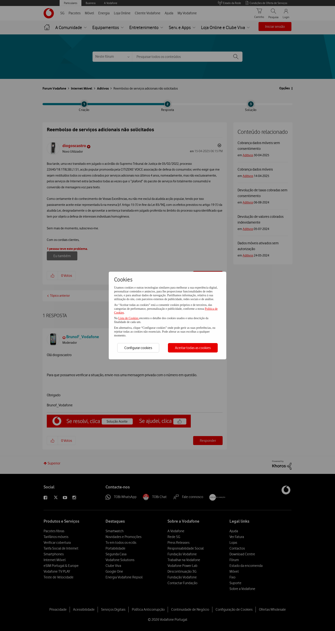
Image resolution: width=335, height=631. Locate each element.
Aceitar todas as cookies (193, 348)
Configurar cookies (138, 348)
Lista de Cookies (128, 318)
